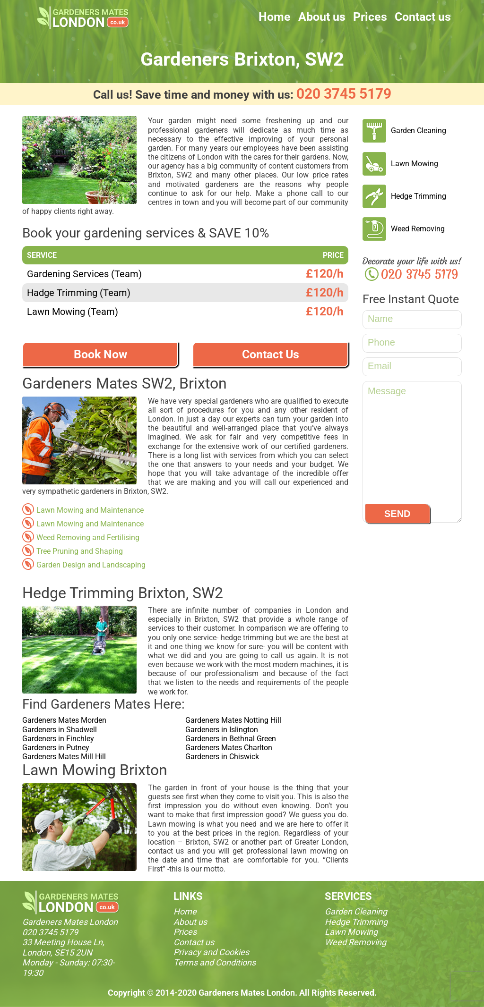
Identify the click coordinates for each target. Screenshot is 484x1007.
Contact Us (270, 354)
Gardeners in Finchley (58, 738)
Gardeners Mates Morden (64, 720)
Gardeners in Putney (55, 747)
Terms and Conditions (214, 962)
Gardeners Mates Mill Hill (64, 756)
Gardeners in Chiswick (222, 756)
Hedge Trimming (418, 196)
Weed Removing (418, 228)
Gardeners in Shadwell (59, 729)
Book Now (100, 354)
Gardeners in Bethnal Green (230, 738)
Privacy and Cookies (211, 952)
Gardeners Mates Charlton (228, 747)
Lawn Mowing (414, 163)
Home (275, 17)
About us (322, 17)
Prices (370, 17)
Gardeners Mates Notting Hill (233, 720)
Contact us (423, 17)
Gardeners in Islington (221, 729)
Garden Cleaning (418, 130)
